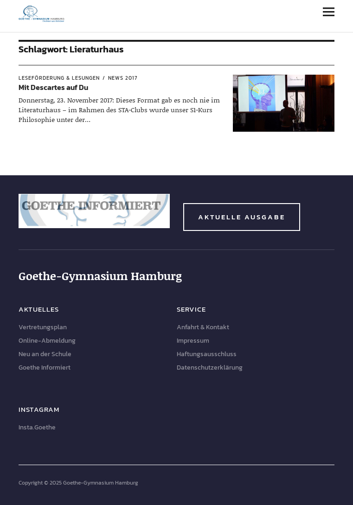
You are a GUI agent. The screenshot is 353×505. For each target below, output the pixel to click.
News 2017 (122, 78)
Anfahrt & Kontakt (203, 327)
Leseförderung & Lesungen (59, 78)
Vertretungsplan (43, 327)
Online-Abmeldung (47, 340)
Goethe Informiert (45, 367)
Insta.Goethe (37, 427)
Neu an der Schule (45, 354)
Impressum (193, 340)
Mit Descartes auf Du (53, 87)
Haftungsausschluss (207, 354)
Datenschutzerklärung (210, 367)
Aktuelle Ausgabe (241, 216)
